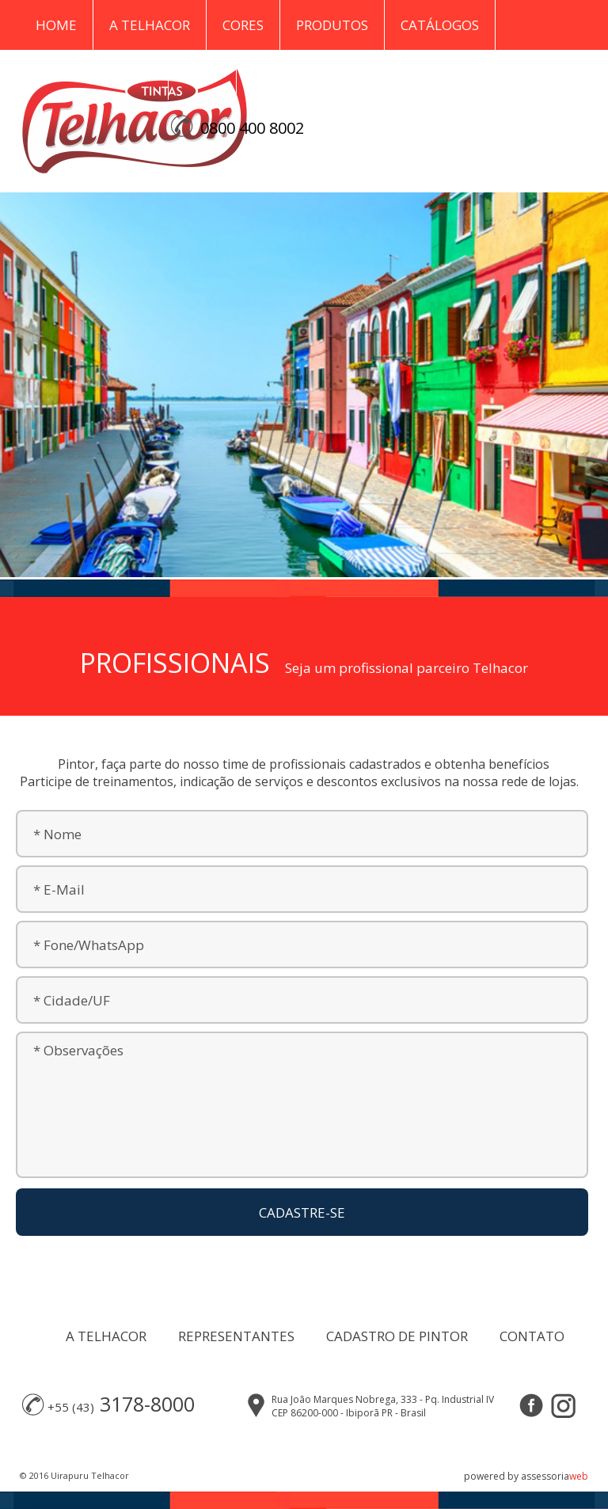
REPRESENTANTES (236, 1336)
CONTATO (532, 1336)
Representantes (94, 75)
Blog (202, 75)
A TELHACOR (106, 1336)
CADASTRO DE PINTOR (397, 1336)
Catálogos (440, 25)
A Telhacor (149, 25)
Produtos (332, 25)
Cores (243, 25)
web (578, 1476)
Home (56, 25)
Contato (285, 75)
